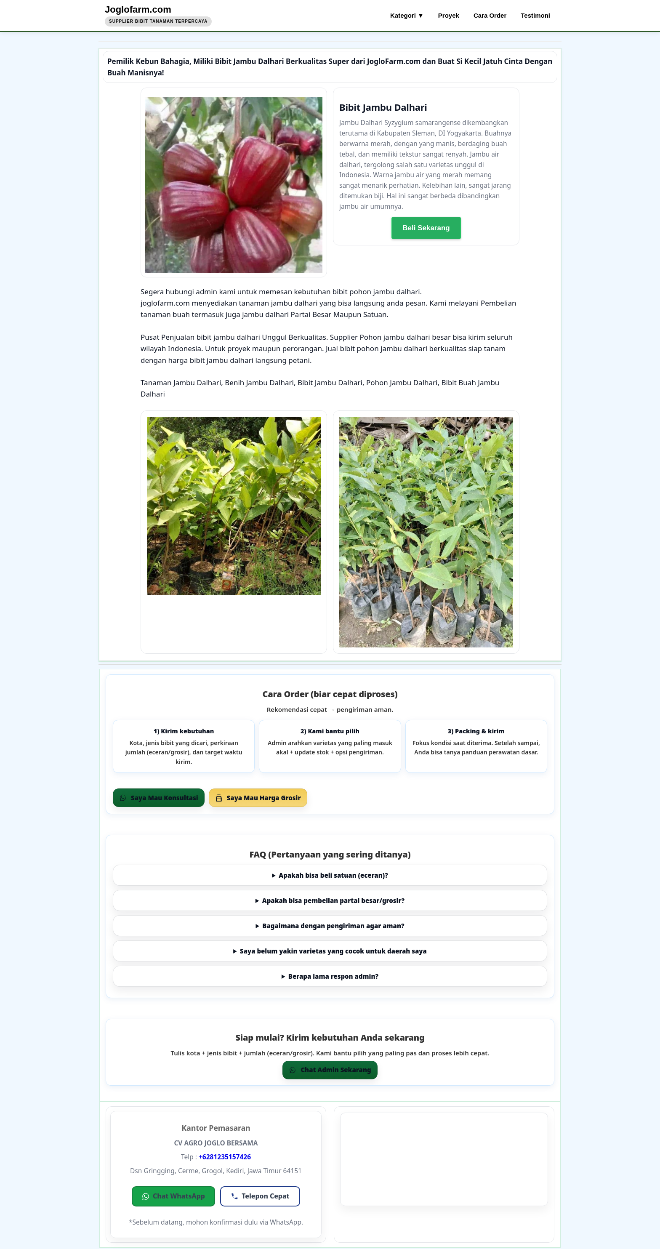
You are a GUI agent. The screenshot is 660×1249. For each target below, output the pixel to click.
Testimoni (535, 15)
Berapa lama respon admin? (333, 976)
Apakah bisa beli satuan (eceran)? (333, 875)
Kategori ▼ (407, 15)
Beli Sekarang (426, 228)
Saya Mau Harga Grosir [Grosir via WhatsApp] (258, 798)
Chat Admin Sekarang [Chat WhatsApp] (330, 1069)
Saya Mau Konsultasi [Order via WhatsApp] (158, 798)
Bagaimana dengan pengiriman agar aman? (333, 925)
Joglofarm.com (138, 9)
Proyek (448, 15)
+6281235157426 (225, 1156)
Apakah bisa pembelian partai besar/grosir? (333, 900)
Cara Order (490, 15)
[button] (173, 1196)
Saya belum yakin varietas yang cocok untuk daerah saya (333, 951)
